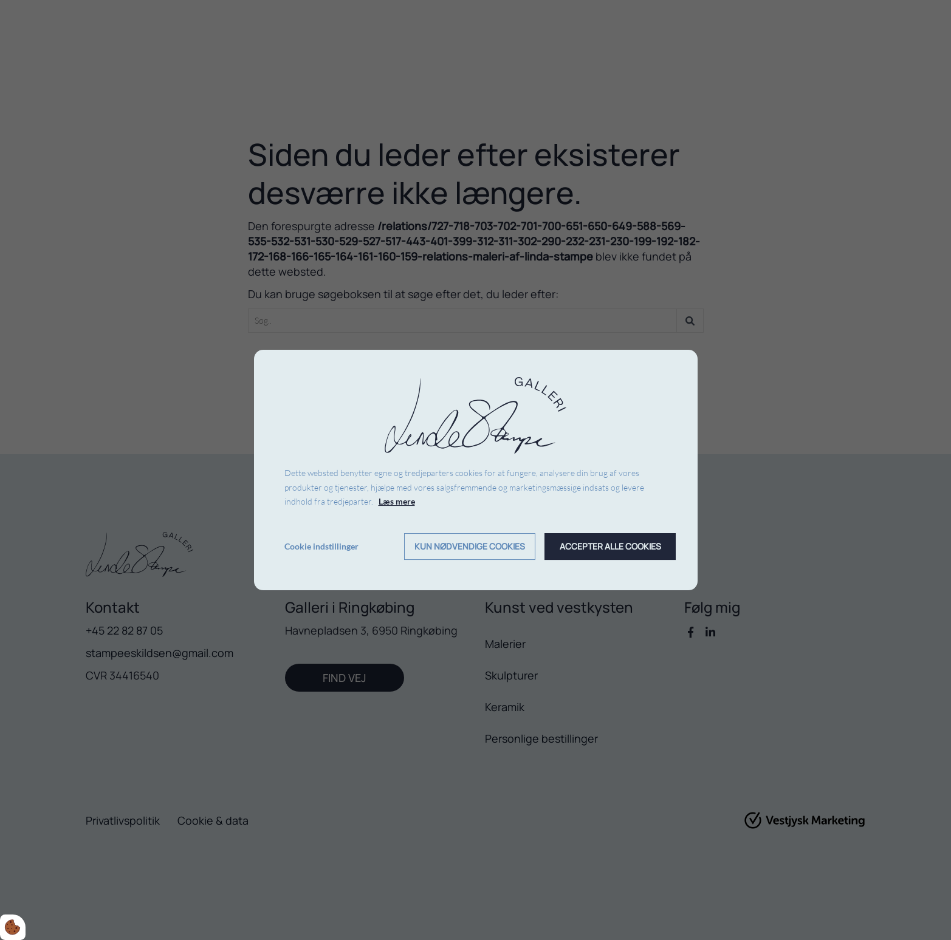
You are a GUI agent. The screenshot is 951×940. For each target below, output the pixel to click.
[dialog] (476, 470)
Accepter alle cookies (610, 547)
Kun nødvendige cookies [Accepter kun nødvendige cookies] (469, 547)
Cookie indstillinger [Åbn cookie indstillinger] (321, 546)
